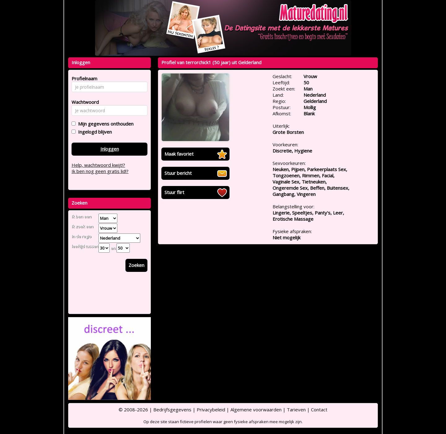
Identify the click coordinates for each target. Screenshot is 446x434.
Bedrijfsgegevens (172, 409)
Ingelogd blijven (94, 132)
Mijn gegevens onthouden (104, 124)
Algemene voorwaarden (256, 409)
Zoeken (136, 265)
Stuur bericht (178, 173)
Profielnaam (83, 78)
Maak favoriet (179, 154)
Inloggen (109, 149)
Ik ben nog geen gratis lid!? (100, 171)
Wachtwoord (83, 102)
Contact (319, 409)
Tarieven (296, 409)
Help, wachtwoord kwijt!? (98, 165)
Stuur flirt (174, 192)
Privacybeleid (211, 409)
